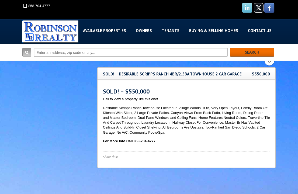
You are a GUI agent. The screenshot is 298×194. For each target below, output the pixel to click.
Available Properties (104, 30)
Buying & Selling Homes (213, 30)
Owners (144, 30)
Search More (270, 64)
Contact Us (260, 30)
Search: (26, 52)
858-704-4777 (39, 6)
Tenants (170, 30)
